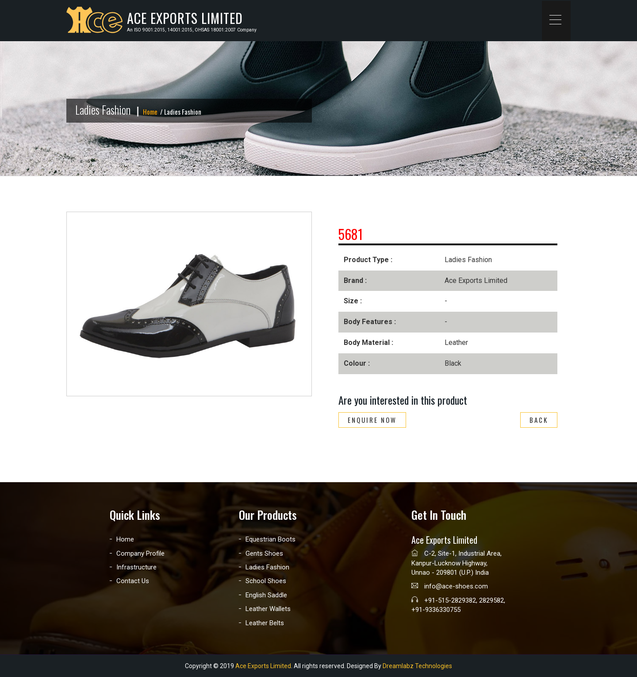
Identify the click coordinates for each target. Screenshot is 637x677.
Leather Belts (265, 623)
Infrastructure (136, 567)
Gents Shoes (264, 553)
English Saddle (266, 595)
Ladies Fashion (267, 567)
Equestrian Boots (270, 539)
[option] (189, 304)
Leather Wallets (268, 609)
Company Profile (140, 553)
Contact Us (132, 581)
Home (150, 111)
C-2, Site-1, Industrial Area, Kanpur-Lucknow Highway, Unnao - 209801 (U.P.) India (456, 562)
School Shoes (266, 581)
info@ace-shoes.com (449, 586)
